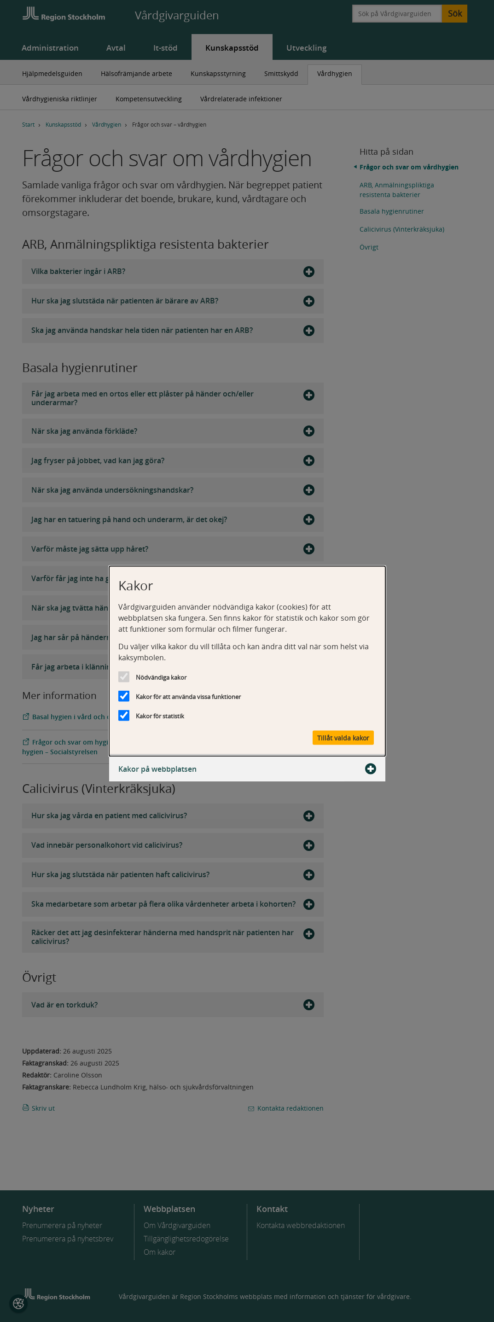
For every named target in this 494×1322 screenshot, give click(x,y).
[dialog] (247, 661)
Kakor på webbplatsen (247, 768)
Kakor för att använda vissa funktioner (188, 696)
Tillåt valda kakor (343, 737)
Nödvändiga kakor (161, 677)
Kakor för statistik (160, 715)
